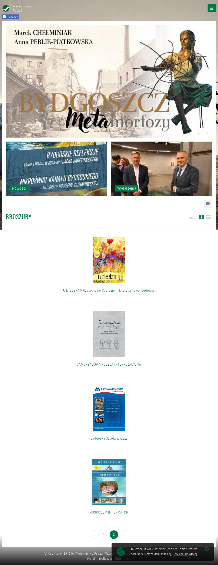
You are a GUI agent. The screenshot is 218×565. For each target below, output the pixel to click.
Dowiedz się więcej (185, 554)
